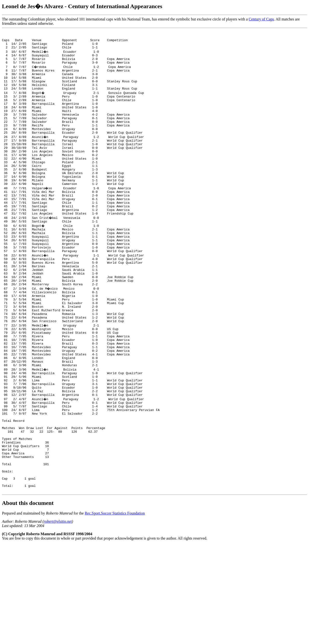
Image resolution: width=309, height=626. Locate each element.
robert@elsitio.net (58, 603)
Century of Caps (261, 19)
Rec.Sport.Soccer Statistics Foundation (115, 595)
